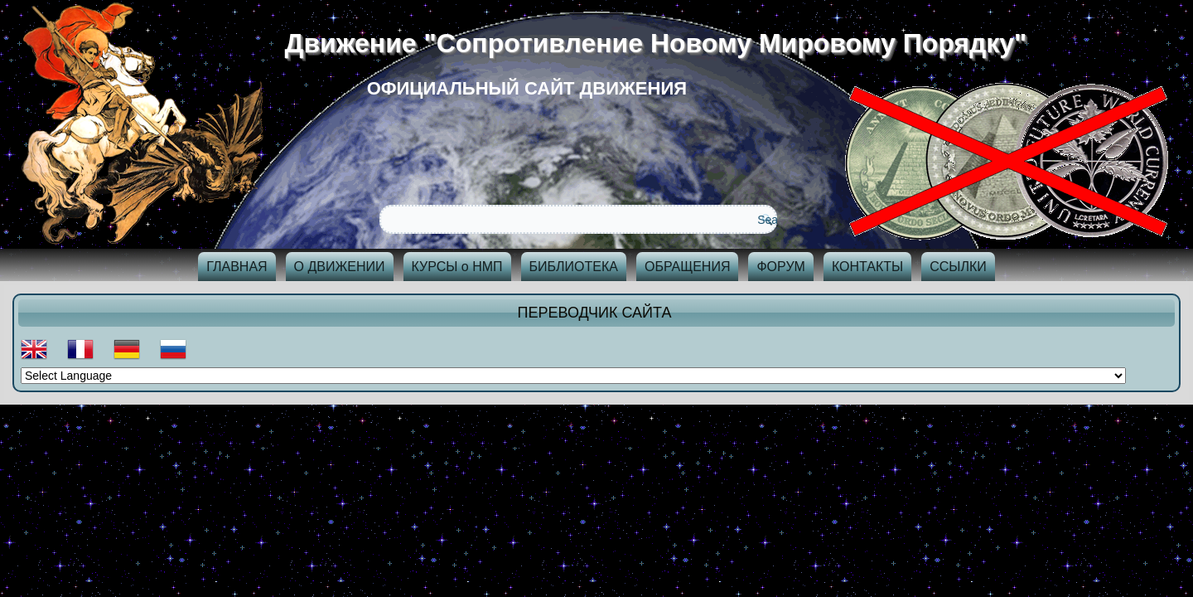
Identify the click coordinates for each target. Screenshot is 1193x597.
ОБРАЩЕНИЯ (688, 267)
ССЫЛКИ (958, 267)
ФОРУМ (780, 267)
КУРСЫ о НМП (457, 267)
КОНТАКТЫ (867, 267)
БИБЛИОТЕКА (573, 267)
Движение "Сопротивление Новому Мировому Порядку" (662, 43)
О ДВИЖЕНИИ (339, 267)
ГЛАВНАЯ (236, 267)
